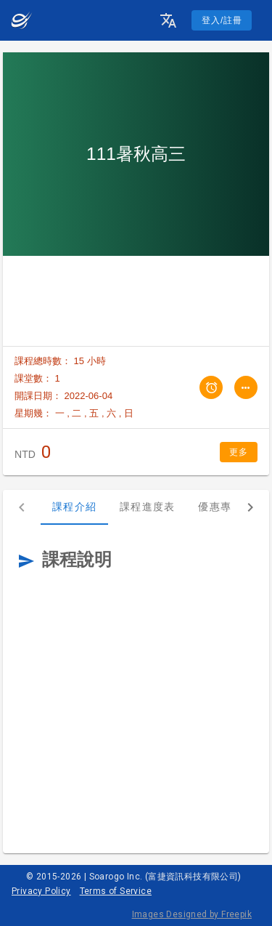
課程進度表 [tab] (147, 506)
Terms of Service (116, 891)
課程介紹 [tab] (74, 506)
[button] (168, 20)
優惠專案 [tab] (220, 506)
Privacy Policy (41, 891)
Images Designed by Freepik (192, 914)
